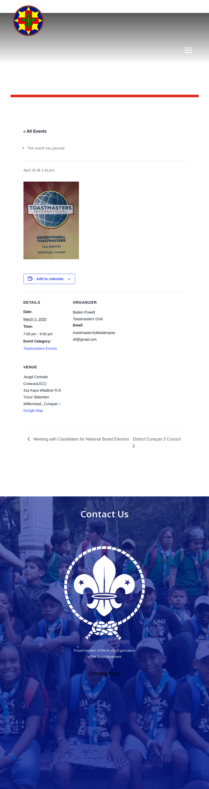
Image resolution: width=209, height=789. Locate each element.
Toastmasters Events (40, 348)
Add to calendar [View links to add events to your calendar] (50, 279)
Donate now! (104, 673)
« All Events (35, 131)
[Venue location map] (100, 392)
